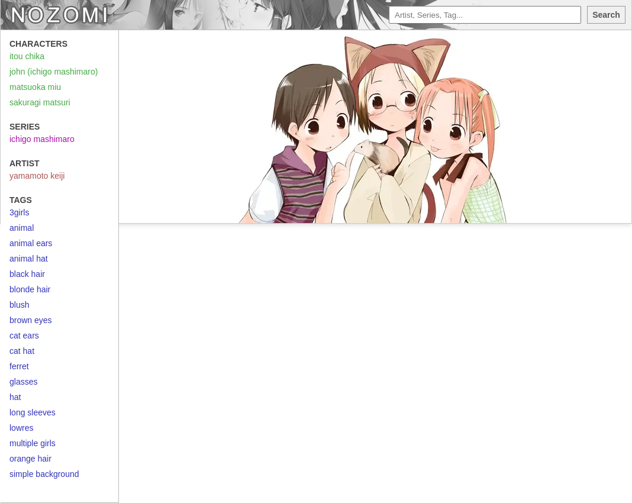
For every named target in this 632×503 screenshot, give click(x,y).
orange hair (30, 458)
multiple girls (32, 443)
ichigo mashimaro (42, 139)
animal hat (28, 258)
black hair (27, 274)
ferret (19, 366)
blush (19, 304)
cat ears (24, 335)
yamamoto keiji (37, 175)
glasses (23, 381)
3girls (19, 212)
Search (606, 15)
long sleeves (32, 412)
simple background (44, 474)
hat (15, 397)
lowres (21, 428)
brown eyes (30, 320)
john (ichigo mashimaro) (53, 71)
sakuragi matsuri (39, 102)
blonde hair (29, 289)
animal (21, 228)
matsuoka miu (35, 87)
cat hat (21, 351)
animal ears (30, 243)
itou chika (26, 56)
